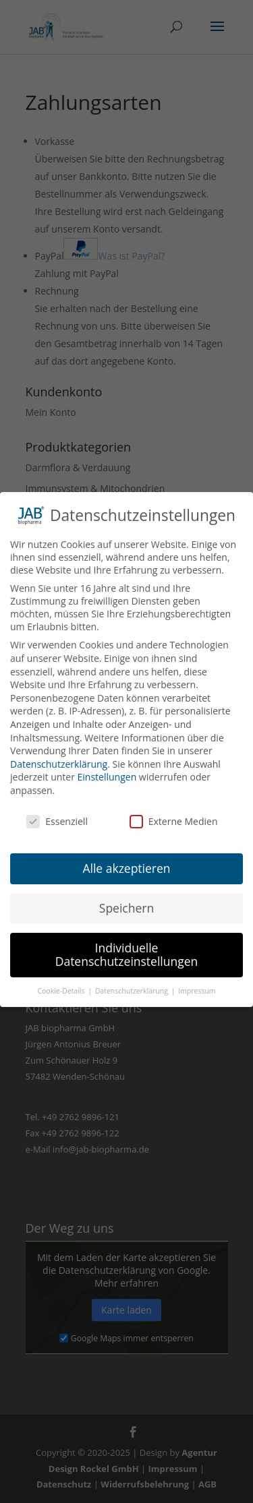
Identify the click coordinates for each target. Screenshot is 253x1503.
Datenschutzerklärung (58, 755)
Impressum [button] (196, 982)
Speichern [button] (126, 900)
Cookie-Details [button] (61, 982)
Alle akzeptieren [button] (126, 860)
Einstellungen (107, 768)
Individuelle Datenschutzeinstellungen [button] (126, 946)
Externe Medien (174, 812)
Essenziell (57, 812)
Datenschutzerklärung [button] (132, 982)
